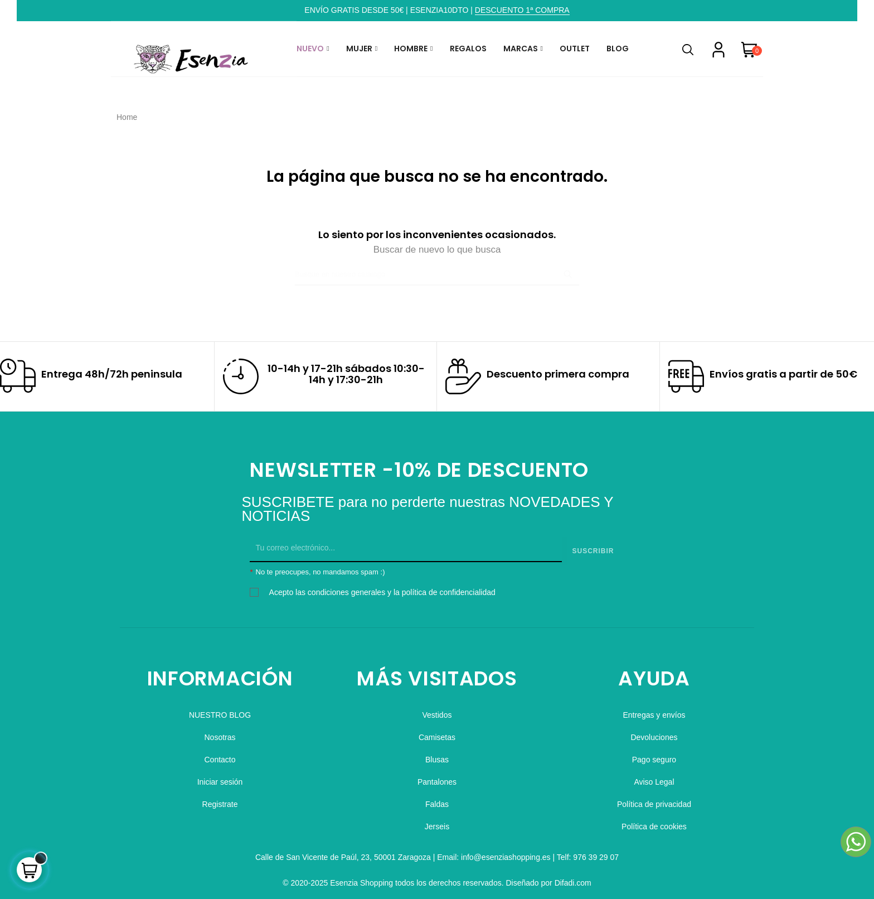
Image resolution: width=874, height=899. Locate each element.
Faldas (437, 799)
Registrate (220, 799)
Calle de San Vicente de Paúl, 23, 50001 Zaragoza (343, 852)
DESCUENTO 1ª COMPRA (522, 10)
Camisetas (437, 732)
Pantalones (437, 776)
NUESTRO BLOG (220, 709)
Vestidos (437, 709)
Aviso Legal (654, 776)
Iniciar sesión (220, 776)
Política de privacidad (654, 799)
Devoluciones (653, 732)
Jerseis (437, 821)
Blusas (437, 754)
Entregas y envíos (654, 709)
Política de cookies (654, 821)
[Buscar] (437, 274)
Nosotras (220, 732)
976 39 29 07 (596, 852)
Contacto (219, 754)
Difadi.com (573, 877)
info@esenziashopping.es (506, 852)
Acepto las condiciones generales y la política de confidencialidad (382, 587)
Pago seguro (654, 754)
